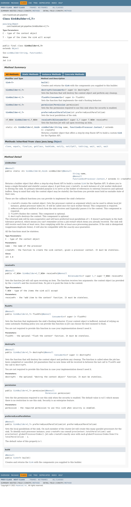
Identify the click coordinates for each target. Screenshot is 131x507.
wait (92, 146)
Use (30, 3)
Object (15, 48)
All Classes (58, 8)
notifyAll (71, 146)
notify (60, 146)
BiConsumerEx (59, 120)
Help (60, 3)
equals (16, 146)
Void (36, 127)
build (44, 82)
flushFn (45, 97)
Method (36, 11)
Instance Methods (51, 74)
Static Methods (30, 74)
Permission (59, 105)
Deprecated (44, 3)
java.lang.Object (10, 24)
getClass (38, 146)
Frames (33, 8)
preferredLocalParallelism (55, 112)
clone (8, 146)
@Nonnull (9, 168)
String (58, 127)
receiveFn (46, 120)
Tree (35, 3)
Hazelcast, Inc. (21, 485)
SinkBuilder (12, 90)
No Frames (43, 8)
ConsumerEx (58, 90)
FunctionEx (75, 127)
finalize (26, 146)
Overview (5, 3)
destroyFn (46, 90)
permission (47, 105)
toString (83, 146)
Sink (8, 82)
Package (15, 3)
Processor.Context (92, 127)
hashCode (49, 146)
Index (54, 3)
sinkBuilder (47, 127)
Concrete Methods (74, 74)
